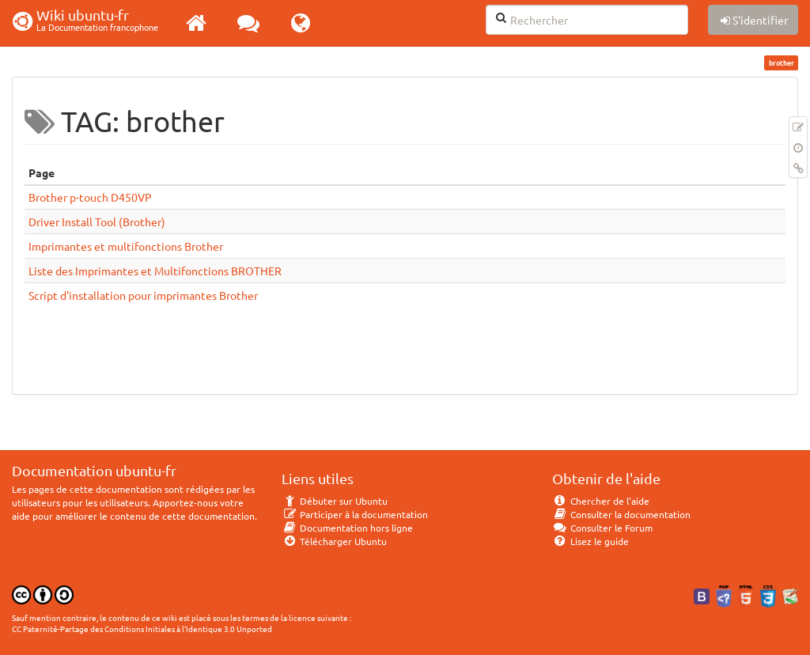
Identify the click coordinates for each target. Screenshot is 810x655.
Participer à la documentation (355, 514)
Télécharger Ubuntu (334, 541)
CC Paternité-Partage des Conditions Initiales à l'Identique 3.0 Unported (142, 628)
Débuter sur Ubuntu (335, 500)
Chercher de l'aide (600, 500)
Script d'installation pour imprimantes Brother (143, 295)
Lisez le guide (590, 541)
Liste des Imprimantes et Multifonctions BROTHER (155, 270)
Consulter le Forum (602, 527)
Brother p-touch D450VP (90, 197)
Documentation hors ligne (347, 527)
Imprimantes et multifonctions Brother (125, 246)
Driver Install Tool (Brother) (96, 221)
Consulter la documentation (621, 514)
